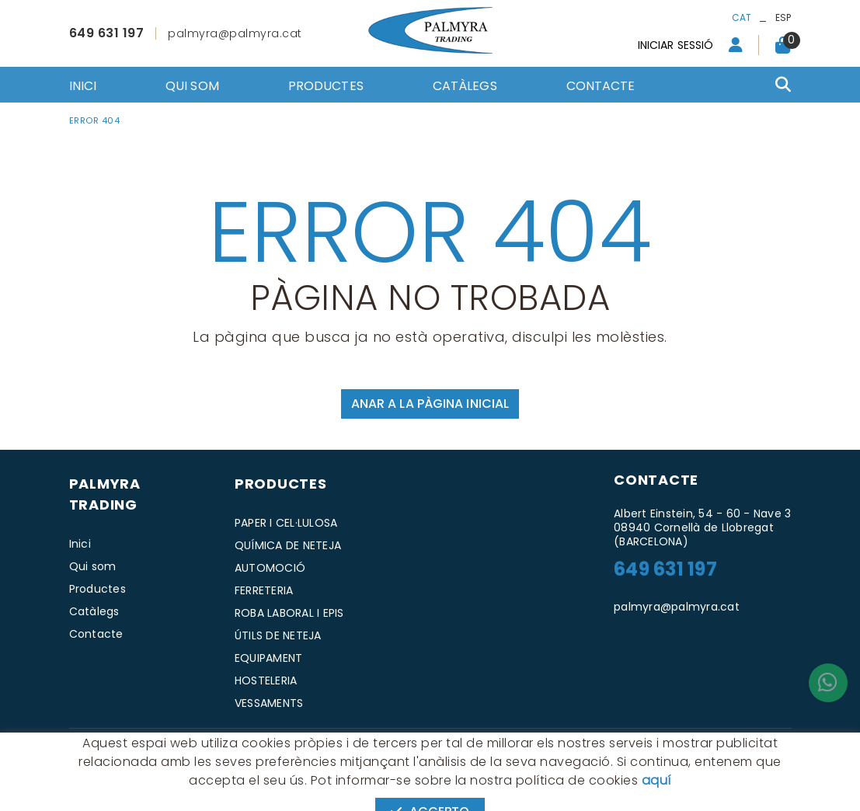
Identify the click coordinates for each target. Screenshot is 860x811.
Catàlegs (94, 611)
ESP (783, 17)
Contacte (96, 634)
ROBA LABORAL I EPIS (289, 613)
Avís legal (199, 748)
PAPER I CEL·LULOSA (286, 523)
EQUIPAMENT (269, 658)
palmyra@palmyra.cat (235, 33)
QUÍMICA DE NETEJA (288, 545)
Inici (80, 544)
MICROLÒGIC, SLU (687, 748)
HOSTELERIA (266, 680)
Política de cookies (115, 748)
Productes (97, 589)
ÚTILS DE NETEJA (278, 635)
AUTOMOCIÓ (270, 568)
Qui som (93, 566)
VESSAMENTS (269, 703)
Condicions (263, 748)
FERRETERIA (264, 590)
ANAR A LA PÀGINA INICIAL (430, 403)
